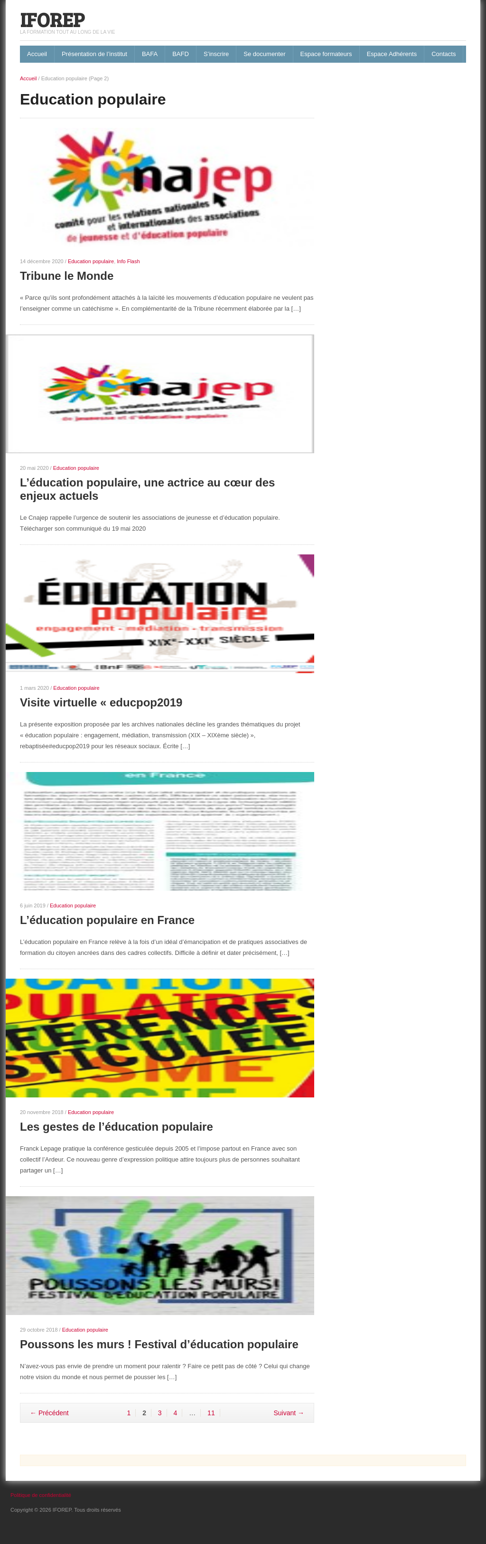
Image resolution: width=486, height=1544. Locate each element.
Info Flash (128, 261)
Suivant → (288, 1413)
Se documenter (264, 53)
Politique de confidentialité (40, 1495)
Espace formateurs (326, 53)
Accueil (37, 53)
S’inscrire (216, 53)
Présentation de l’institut (94, 53)
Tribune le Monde (66, 275)
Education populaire (91, 261)
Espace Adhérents (392, 53)
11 (211, 1413)
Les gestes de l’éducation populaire (116, 1126)
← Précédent (49, 1413)
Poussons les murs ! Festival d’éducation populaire (159, 1344)
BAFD (180, 53)
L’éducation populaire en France (107, 920)
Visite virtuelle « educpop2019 (101, 702)
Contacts (443, 53)
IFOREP (52, 19)
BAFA (150, 53)
